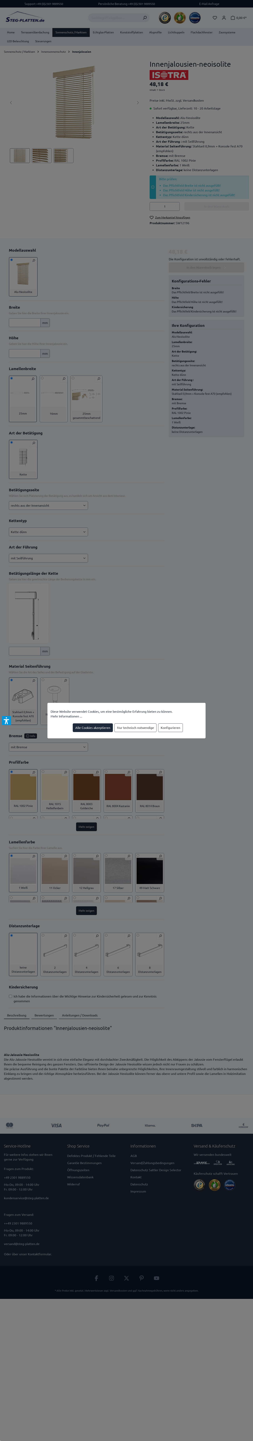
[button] (6, 720)
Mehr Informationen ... (66, 716)
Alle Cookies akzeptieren (92, 727)
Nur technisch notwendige (135, 727)
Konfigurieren (170, 727)
